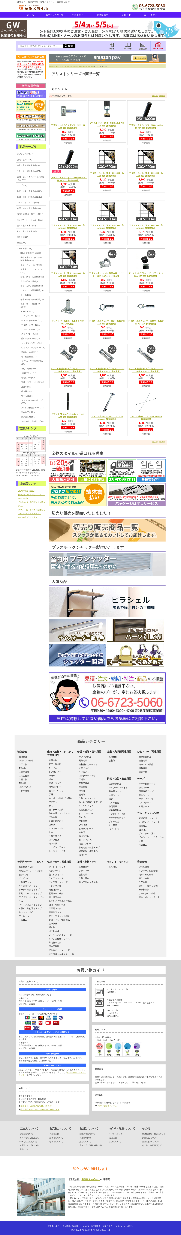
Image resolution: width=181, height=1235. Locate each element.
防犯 (111, 799)
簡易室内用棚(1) (28, 417)
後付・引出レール (57, 904)
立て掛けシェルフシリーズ (61, 954)
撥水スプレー (55, 787)
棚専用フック (55, 912)
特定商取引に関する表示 (101, 1226)
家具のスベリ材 (26, 867)
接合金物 (53, 817)
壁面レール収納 (56, 893)
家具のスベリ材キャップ (30, 893)
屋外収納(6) (26, 387)
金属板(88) (21, 243)
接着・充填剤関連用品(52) (28, 165)
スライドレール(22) (29, 334)
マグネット (54, 802)
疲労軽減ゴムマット (148, 818)
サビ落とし (84, 772)
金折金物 (23, 779)
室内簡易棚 (54, 946)
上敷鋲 (52, 824)
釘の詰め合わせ (56, 821)
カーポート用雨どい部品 (60, 798)
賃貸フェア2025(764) (26, 154)
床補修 (82, 779)
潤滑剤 (82, 794)
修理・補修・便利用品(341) (29, 208)
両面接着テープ (146, 791)
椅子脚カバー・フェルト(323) (31, 270)
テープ (140, 778)
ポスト (52, 805)
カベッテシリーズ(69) (30, 316)
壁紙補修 (83, 787)
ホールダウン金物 (147, 893)
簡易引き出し (55, 889)
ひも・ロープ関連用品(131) (29, 171)
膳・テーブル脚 (56, 809)
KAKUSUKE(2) (27, 311)
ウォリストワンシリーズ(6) (33, 348)
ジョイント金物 (26, 760)
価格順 (155, 96)
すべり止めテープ (147, 784)
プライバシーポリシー (125, 1226)
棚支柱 (52, 927)
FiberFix (82, 817)
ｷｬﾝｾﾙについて (116, 1134)
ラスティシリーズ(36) (30, 329)
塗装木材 (83, 821)
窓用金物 (53, 760)
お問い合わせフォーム (107, 1106)
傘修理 (82, 832)
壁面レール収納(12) (29, 352)
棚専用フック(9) (28, 378)
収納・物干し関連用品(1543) (30, 305)
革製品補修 (84, 783)
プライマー (84, 870)
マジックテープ (146, 799)
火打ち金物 (144, 867)
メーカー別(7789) (24, 248)
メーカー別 (59, 66)
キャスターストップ (28, 886)
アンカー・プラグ (57, 828)
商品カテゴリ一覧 (55, 15)
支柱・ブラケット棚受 (59, 916)
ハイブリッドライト (118, 787)
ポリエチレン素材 (147, 833)
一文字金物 (24, 791)
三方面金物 (24, 772)
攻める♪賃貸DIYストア (28, 517)
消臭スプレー (85, 843)
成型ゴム (143, 829)
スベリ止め (114, 802)
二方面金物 (24, 775)
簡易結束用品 (145, 757)
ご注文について (26, 1134)
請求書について (56, 1138)
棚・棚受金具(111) (29, 357)
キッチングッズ (86, 806)
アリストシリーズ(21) (30, 325)
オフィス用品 (85, 757)
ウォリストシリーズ (58, 882)
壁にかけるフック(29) (30, 338)
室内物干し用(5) (28, 412)
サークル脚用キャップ (29, 889)
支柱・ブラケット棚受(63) (32, 382)
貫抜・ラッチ (55, 783)
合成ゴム (143, 845)
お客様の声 (102, 15)
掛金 (51, 779)
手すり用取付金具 (117, 818)
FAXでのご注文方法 (28, 1141)
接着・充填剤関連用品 (119, 751)
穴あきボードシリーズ (59, 950)
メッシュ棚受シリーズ (59, 939)
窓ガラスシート (86, 828)
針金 (51, 832)
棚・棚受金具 (55, 897)
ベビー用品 (114, 829)
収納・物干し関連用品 (86, 66)
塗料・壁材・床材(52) (26, 225)
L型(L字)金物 (25, 787)
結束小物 (143, 772)
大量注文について (150, 1138)
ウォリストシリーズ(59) (31, 343)
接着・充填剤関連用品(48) (32, 286)
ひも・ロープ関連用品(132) (33, 290)
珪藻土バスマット (87, 798)
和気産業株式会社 (71, 66)
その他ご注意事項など (152, 1145)
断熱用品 (83, 760)
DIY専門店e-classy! (26, 491)
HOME (51, 66)
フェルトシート (26, 916)
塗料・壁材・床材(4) (30, 281)
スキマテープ (145, 802)
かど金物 (143, 882)
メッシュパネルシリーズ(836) (32, 401)
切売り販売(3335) (24, 160)
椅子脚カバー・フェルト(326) (30, 220)
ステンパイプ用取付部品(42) (32, 362)
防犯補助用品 (115, 784)
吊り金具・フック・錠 (59, 813)
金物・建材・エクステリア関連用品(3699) (30, 178)
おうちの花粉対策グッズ (90, 802)
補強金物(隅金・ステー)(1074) (30, 214)
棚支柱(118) (26, 391)
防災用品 (113, 806)
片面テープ (144, 806)
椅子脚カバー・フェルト (30, 861)
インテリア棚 (55, 886)
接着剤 (112, 760)
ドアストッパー (86, 813)
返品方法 (113, 1138)
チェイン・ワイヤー (58, 847)
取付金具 (23, 757)
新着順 (162, 96)
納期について (85, 1141)
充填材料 (113, 757)
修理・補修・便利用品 (89, 751)
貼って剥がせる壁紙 (88, 882)
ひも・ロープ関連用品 (149, 751)
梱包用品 (143, 760)
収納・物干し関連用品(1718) (29, 197)
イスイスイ (24, 878)
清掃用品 (83, 855)
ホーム (30, 15)
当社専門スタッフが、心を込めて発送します (40, 1109)
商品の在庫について (151, 1141)
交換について (115, 1141)
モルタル (113, 867)
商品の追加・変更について (154, 1134)
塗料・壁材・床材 (86, 861)
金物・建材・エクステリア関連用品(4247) (32, 258)
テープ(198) (26, 295)
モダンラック (55, 870)
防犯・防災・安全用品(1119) (29, 191)
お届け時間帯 (85, 1138)
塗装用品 (83, 874)
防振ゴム (143, 826)
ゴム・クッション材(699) (32, 265)
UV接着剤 (83, 825)
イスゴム (23, 920)
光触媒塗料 (84, 867)
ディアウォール (56, 878)
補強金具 (53, 843)
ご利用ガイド (78, 15)
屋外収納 (53, 923)
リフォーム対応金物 (148, 870)
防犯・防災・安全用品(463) (33, 277)
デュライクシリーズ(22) (31, 320)
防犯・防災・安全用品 (119, 778)
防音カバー (144, 787)
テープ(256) (22, 185)
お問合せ (126, 15)
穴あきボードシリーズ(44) (32, 421)
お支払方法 (54, 1134)
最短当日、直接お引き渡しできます (36, 1106)
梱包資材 (143, 768)
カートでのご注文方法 (29, 1138)
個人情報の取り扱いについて (75, 1226)
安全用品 (113, 825)
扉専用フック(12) (28, 373)
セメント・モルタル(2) (27, 231)
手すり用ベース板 (117, 814)
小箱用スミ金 (55, 836)
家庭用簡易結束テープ (89, 847)
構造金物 (142, 861)
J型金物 (22, 768)
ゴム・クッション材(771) (28, 202)
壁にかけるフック (57, 874)
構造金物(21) (22, 237)
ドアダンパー (55, 772)
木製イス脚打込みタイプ (30, 908)
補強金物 (22, 751)
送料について (25, 1149)
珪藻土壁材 (84, 878)
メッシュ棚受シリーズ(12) (32, 408)
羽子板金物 (144, 889)
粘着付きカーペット (88, 764)
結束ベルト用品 (146, 764)
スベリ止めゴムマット (149, 822)
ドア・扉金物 (55, 764)
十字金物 (23, 764)
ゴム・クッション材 (148, 813)
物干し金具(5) (27, 396)
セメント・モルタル (118, 861)
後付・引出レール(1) (30, 369)
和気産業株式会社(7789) (30, 253)
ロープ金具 (54, 840)
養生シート (144, 795)
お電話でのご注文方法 (29, 1145)
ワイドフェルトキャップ (30, 904)
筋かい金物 (144, 878)
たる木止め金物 (146, 874)
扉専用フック (55, 908)
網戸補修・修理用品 (88, 851)
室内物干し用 (55, 942)
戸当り (52, 775)
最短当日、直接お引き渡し (91, 1145)
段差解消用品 (115, 810)
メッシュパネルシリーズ (60, 935)
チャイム (53, 768)
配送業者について (87, 1134)
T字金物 (22, 783)
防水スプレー (85, 836)
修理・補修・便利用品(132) (33, 299)
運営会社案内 (53, 1226)
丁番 (51, 794)
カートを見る (150, 15)
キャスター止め (26, 912)
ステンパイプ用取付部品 (60, 901)
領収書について (56, 1141)
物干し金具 (54, 931)
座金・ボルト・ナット (149, 897)
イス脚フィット (26, 882)
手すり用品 (114, 821)
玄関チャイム (85, 768)
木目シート (114, 795)
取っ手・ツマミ (56, 790)
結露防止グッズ (86, 810)
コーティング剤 (86, 840)
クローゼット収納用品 (59, 920)
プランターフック (57, 867)
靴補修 (82, 791)
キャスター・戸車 (57, 851)
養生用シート (115, 791)
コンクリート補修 (87, 775)
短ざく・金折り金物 (148, 886)
